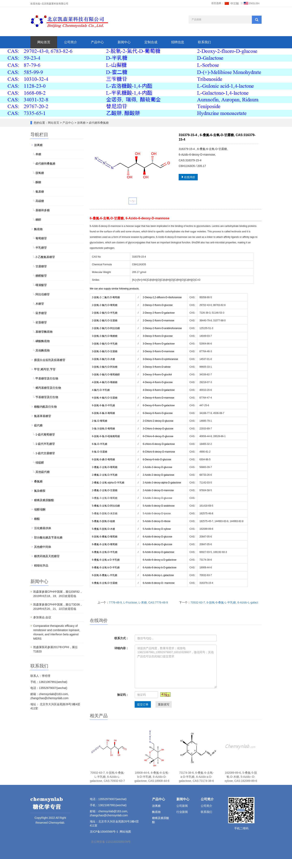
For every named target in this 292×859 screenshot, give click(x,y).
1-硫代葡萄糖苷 (45, 434)
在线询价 (188, 177)
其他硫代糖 (42, 471)
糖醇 (38, 219)
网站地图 (125, 831)
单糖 (38, 154)
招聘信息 (177, 42)
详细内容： (121, 648)
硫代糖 (38, 425)
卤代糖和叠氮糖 (98, 122)
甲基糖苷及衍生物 (46, 378)
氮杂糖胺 (39, 490)
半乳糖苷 (41, 247)
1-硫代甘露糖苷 (45, 453)
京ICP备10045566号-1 (104, 831)
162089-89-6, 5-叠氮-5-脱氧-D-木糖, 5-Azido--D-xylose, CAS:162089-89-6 (241, 776)
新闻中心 (124, 42)
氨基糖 (39, 191)
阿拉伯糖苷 (42, 294)
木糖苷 (39, 303)
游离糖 (81, 122)
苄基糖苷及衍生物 (46, 397)
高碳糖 (39, 201)
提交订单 (142, 704)
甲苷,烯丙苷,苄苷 (45, 369)
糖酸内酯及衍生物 (45, 406)
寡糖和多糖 (42, 210)
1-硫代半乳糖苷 (45, 443)
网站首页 (43, 42)
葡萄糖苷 (41, 238)
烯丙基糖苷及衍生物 (48, 387)
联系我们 (204, 42)
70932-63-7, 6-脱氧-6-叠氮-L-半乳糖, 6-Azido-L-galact (224, 602)
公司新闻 (182, 805)
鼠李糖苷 (41, 313)
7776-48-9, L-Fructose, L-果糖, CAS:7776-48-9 (138, 602)
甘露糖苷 (41, 266)
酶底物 (38, 229)
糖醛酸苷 (41, 275)
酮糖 (38, 182)
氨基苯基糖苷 (42, 416)
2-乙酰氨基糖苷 (45, 257)
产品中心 (97, 42)
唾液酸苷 (41, 285)
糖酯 (37, 518)
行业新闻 (182, 812)
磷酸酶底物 (42, 341)
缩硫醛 (39, 462)
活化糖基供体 (42, 528)
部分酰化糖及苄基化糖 (48, 537)
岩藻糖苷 (41, 322)
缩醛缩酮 (39, 509)
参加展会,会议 (42, 617)
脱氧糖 (39, 172)
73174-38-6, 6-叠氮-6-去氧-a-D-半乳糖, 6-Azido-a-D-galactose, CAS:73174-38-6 (196, 776)
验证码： (123, 694)
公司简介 (70, 42)
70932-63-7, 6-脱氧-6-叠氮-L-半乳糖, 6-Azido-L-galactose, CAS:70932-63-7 (107, 776)
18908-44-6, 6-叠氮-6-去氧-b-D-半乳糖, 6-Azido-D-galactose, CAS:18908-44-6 (151, 776)
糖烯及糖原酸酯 (44, 500)
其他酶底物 (42, 350)
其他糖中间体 (42, 546)
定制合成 (150, 42)
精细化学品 (41, 565)
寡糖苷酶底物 (44, 331)
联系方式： (121, 638)
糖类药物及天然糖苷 (47, 556)
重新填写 (163, 704)
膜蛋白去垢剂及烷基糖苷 (49, 360)
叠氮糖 (38, 481)
